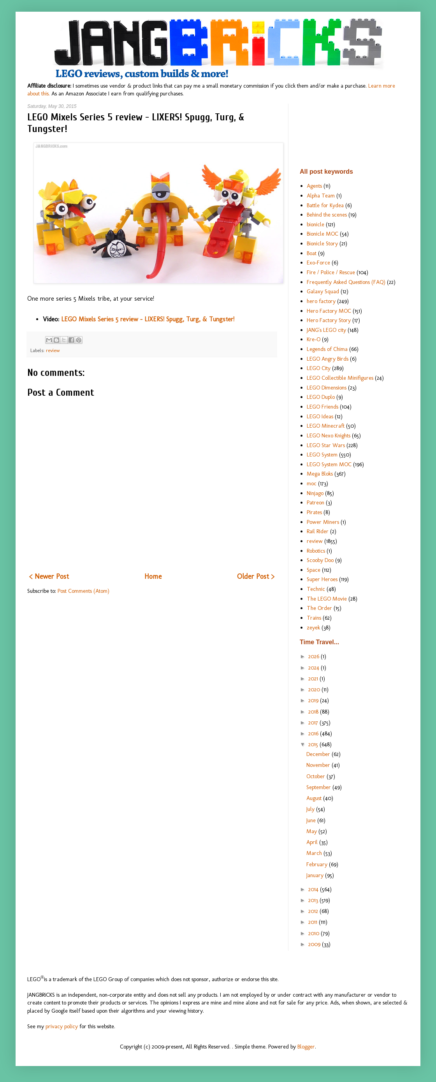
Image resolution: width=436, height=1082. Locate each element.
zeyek (313, 627)
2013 (314, 900)
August (314, 798)
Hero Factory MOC (329, 310)
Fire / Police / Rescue (331, 272)
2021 (314, 678)
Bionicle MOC (322, 233)
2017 (314, 722)
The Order (319, 607)
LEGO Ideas (320, 416)
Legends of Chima (327, 348)
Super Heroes (322, 579)
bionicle (315, 224)
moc (311, 483)
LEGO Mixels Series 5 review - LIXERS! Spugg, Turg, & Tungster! (147, 319)
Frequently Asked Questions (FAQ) (346, 281)
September (319, 787)
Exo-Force (318, 262)
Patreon (315, 502)
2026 (314, 656)
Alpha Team (321, 195)
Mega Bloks (320, 473)
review (53, 350)
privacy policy (62, 1026)
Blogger (306, 1046)
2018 (314, 711)
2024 (314, 667)
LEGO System (322, 454)
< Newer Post (49, 576)
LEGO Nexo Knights (328, 435)
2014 (314, 889)
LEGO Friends (322, 406)
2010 (314, 933)
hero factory (321, 301)
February (317, 864)
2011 (313, 921)
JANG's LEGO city (326, 329)
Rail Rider (318, 531)
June (311, 820)
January (315, 875)
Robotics (316, 550)
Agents (314, 185)
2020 (315, 689)
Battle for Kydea (325, 205)
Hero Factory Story (329, 320)
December (319, 754)
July (311, 808)
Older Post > (255, 576)
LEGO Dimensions (326, 387)
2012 (314, 911)
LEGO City (319, 368)
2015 (314, 744)
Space (313, 569)
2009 (315, 944)
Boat (311, 253)
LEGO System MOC (329, 464)
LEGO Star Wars (326, 445)
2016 (314, 733)
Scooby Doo (320, 560)
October (316, 776)
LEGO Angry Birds (327, 358)
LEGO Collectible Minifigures (340, 377)
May (312, 831)
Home (153, 576)
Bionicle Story (322, 243)
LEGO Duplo (321, 396)
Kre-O (313, 339)
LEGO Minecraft (326, 425)
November (319, 764)
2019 (314, 700)
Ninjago (315, 493)
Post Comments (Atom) (83, 590)
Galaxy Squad (323, 291)
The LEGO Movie (327, 598)
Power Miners (323, 521)
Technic (316, 588)
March (314, 852)
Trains (314, 617)
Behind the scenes (327, 214)
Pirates (314, 512)
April (312, 842)
